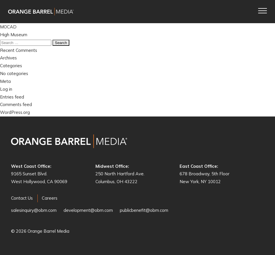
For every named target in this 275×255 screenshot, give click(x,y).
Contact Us (22, 198)
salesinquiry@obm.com (34, 210)
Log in (6, 89)
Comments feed (16, 104)
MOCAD (8, 27)
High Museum (13, 34)
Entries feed (12, 97)
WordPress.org (15, 112)
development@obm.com (88, 210)
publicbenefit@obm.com (144, 210)
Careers (49, 198)
